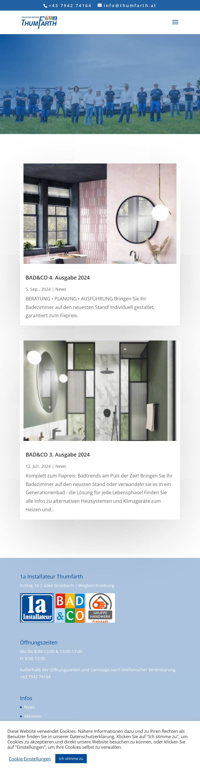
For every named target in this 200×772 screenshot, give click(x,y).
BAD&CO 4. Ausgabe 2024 (58, 277)
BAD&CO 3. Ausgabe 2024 (58, 454)
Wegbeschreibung (96, 585)
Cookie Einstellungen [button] (30, 758)
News (60, 289)
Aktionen (32, 716)
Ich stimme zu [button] (71, 758)
